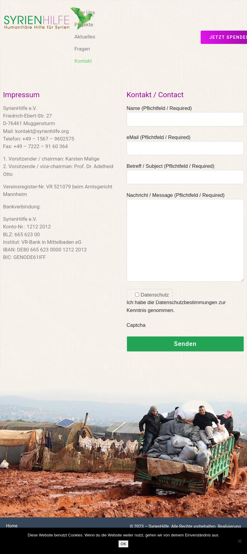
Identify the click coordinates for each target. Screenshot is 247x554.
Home (12, 525)
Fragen (82, 49)
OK (123, 544)
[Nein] (239, 541)
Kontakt (83, 61)
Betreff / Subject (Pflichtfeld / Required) (185, 171)
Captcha (136, 325)
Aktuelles (85, 37)
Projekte (84, 25)
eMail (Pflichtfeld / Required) (185, 142)
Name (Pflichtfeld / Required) (185, 113)
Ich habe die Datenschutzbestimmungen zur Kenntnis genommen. (176, 302)
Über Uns (85, 12)
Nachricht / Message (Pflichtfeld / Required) (185, 237)
